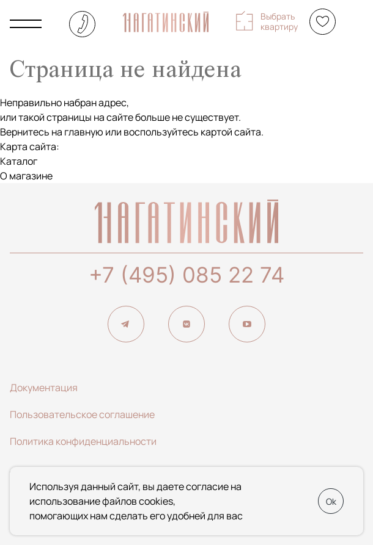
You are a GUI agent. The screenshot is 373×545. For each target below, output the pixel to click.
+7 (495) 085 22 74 (186, 274)
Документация (44, 387)
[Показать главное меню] (26, 24)
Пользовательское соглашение (82, 414)
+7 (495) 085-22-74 (82, 24)
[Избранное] (322, 22)
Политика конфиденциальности (83, 441)
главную (83, 132)
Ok (331, 501)
